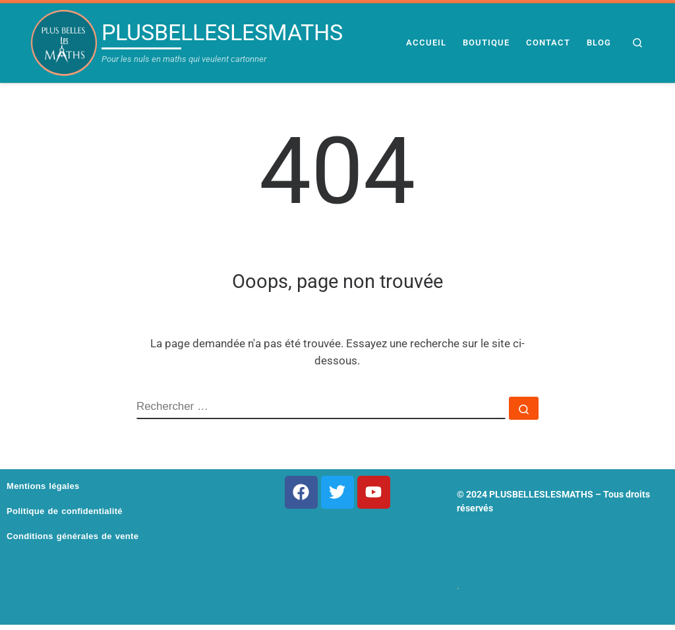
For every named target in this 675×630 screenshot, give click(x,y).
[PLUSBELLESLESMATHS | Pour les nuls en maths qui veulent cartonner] (64, 43)
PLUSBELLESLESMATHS (541, 494)
